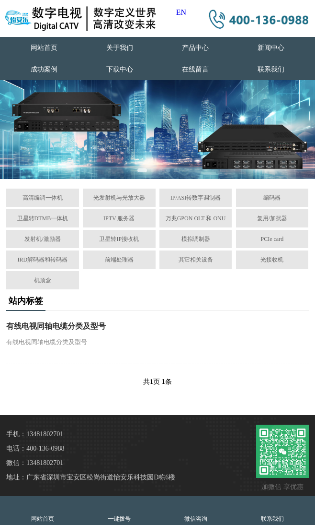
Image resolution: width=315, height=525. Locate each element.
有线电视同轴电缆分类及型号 (56, 326)
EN (181, 12)
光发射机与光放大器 (119, 197)
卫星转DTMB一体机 (42, 218)
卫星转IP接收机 (119, 239)
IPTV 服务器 (119, 218)
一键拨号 (119, 510)
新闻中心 (271, 47)
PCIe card (272, 239)
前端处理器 (119, 259)
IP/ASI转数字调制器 (195, 197)
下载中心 (119, 69)
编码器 (272, 197)
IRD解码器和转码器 (43, 259)
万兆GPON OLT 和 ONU (196, 218)
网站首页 (44, 47)
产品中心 (195, 47)
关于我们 (119, 47)
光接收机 (271, 259)
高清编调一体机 (42, 197)
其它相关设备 (196, 259)
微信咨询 (196, 510)
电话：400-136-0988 (35, 448)
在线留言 (195, 69)
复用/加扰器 (272, 218)
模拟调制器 (195, 239)
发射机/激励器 (42, 239)
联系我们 (271, 69)
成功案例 (44, 69)
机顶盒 (42, 280)
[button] (142, 170)
